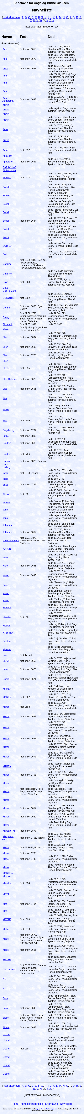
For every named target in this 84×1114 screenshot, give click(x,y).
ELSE (6, 409)
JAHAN (6, 494)
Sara (5, 998)
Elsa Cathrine (10, 379)
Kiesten (7, 625)
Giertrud (7, 443)
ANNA (6, 105)
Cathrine (7, 273)
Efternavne (51, 1103)
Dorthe (6, 307)
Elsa (5, 389)
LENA (6, 661)
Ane (5, 49)
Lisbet (6, 679)
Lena (5, 669)
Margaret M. (9, 831)
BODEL (7, 177)
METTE (7, 919)
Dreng (6, 317)
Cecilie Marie (9, 291)
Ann (5, 59)
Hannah (7, 461)
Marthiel (7, 876)
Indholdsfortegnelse (31, 1103)
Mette (6, 929)
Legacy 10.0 (39, 1109)
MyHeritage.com (51, 1109)
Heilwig (6, 467)
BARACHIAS (9, 167)
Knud (5, 655)
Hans (5, 464)
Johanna (7, 525)
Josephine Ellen (11, 540)
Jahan (6, 509)
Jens (5, 518)
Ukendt (6, 1034)
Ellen (5, 337)
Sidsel (6, 1018)
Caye (5, 282)
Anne (5, 150)
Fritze (6, 436)
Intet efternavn (11, 17)
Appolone (8, 161)
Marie (6, 859)
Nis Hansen (9, 969)
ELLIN (6, 368)
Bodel (6, 187)
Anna (5, 129)
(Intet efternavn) (10, 43)
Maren (6, 707)
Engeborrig (8, 430)
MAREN (7, 688)
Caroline (7, 264)
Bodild (6, 254)
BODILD (7, 246)
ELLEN (6, 329)
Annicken (7, 156)
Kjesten (7, 641)
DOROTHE (9, 298)
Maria (6, 847)
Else (5, 420)
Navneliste (66, 1103)
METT (6, 894)
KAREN (7, 549)
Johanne (7, 532)
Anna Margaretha (7, 99)
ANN (5, 68)
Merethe (7, 883)
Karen (6, 557)
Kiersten (7, 607)
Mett (5, 904)
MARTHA (8, 873)
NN (4, 979)
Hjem (15, 1103)
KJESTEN (8, 632)
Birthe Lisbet (9, 170)
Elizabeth (7, 324)
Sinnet (6, 1027)
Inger (5, 473)
